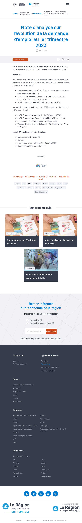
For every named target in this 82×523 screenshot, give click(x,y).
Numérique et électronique (22, 429)
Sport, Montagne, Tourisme (22, 436)
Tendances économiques (50, 367)
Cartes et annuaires (48, 371)
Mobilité (15, 432)
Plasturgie (43, 426)
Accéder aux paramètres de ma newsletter (41, 338)
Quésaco (16, 361)
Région (17, 184)
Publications (45, 364)
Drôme (52, 184)
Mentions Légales (31, 520)
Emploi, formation (41, 192)
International (17, 402)
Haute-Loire (21, 188)
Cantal (45, 184)
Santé (15, 419)
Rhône (30, 188)
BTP (14, 439)
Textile (42, 422)
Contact (18, 520)
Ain (24, 184)
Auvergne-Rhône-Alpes (21, 456)
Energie (15, 422)
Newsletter (36, 320)
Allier (29, 184)
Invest (15, 395)
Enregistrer (51, 331)
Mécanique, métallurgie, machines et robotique (53, 430)
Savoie (38, 188)
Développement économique (23, 385)
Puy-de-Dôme (60, 188)
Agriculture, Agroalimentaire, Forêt (25, 426)
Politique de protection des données (54, 520)
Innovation (16, 388)
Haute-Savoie (47, 188)
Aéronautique (45, 419)
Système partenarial (20, 364)
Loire (65, 184)
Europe (15, 398)
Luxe (14, 442)
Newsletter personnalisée (42, 323)
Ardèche (37, 184)
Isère (59, 184)
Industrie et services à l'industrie (24, 415)
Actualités (44, 361)
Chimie (42, 415)
